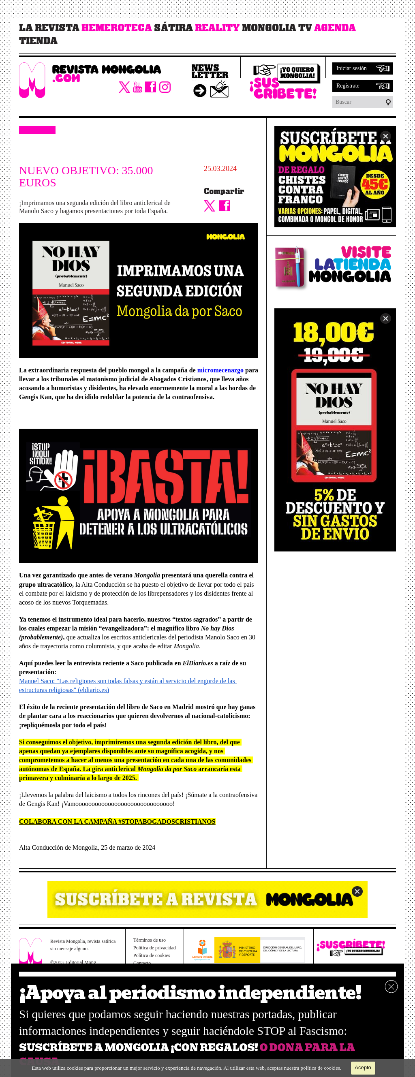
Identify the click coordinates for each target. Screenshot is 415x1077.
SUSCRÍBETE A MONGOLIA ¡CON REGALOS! (138, 1048)
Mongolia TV (277, 27)
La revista (49, 27)
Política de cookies (151, 955)
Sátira (173, 27)
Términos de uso (149, 940)
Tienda (38, 40)
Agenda (335, 27)
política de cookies (320, 1067)
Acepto (363, 1067)
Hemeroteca (116, 27)
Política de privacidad (154, 948)
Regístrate (347, 86)
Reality (217, 27)
